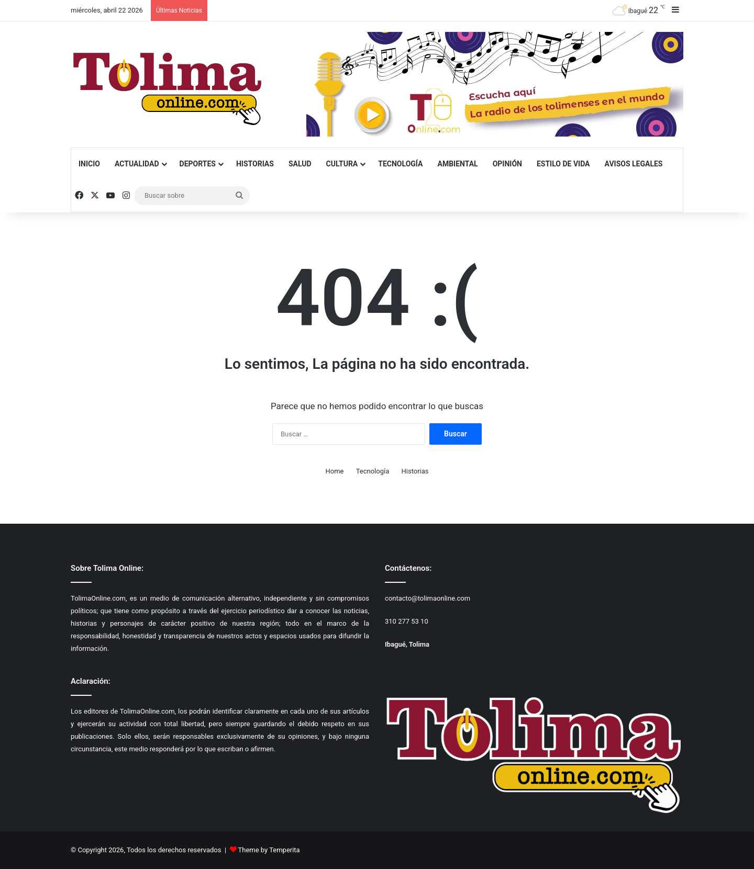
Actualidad (137, 164)
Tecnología (400, 164)
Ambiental (457, 164)
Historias (255, 164)
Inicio (89, 164)
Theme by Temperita (269, 850)
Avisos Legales (634, 164)
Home (334, 471)
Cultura (342, 164)
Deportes (198, 164)
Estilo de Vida (563, 164)
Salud (300, 164)
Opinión (507, 164)
